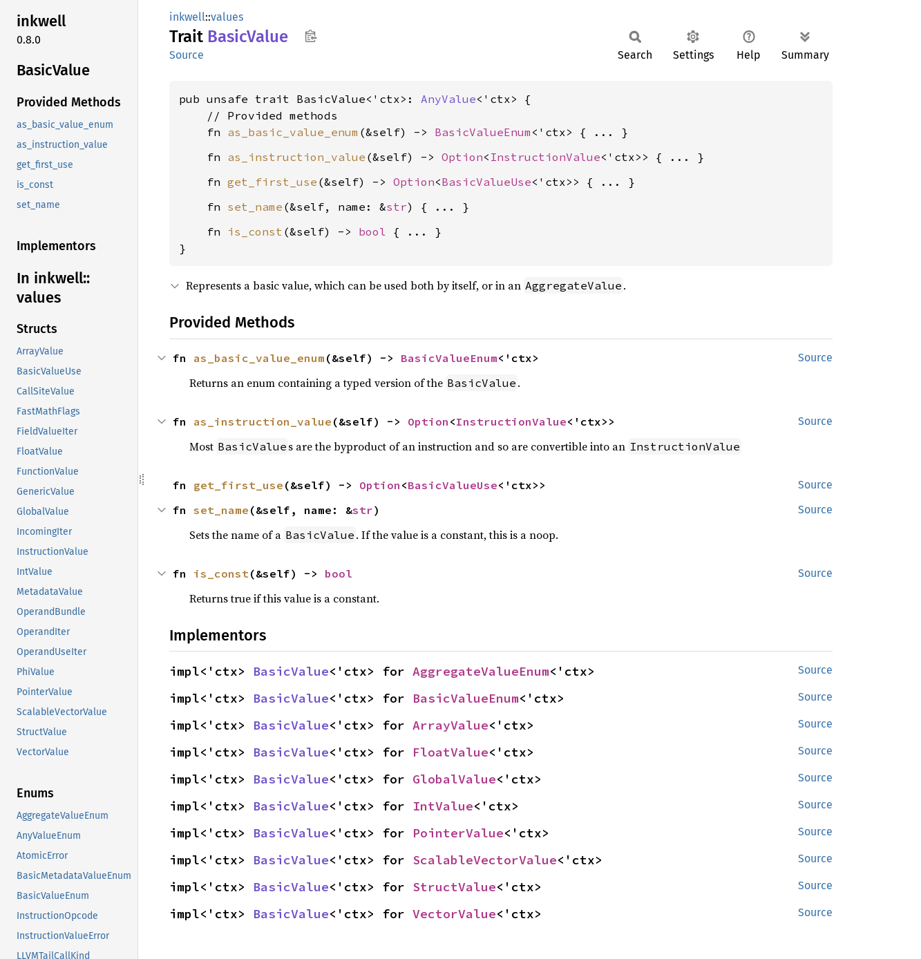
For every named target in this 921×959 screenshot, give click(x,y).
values (227, 16)
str (396, 206)
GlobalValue (454, 779)
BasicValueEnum (483, 132)
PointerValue (458, 833)
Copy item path (310, 36)
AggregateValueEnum (480, 671)
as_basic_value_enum (293, 132)
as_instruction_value (296, 157)
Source (186, 54)
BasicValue (291, 671)
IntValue (442, 806)
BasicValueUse (486, 182)
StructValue (454, 887)
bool (372, 231)
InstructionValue (545, 157)
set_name (255, 206)
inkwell (187, 16)
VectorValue (454, 914)
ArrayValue (450, 725)
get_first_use (272, 182)
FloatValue (450, 752)
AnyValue (448, 99)
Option (462, 157)
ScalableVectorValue (484, 860)
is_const (255, 231)
